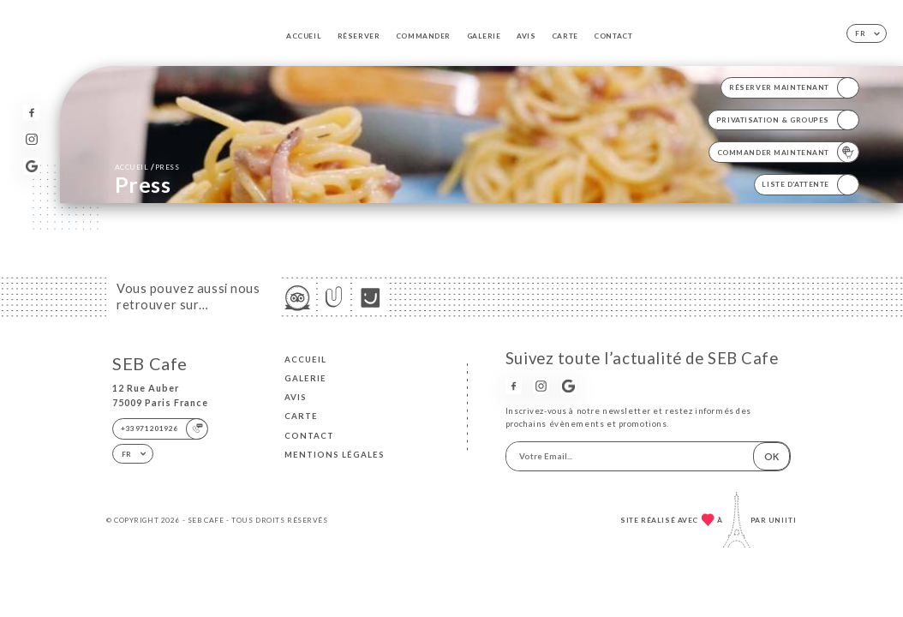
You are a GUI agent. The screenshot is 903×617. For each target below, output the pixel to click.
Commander (423, 36)
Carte (565, 36)
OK (771, 456)
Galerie (484, 36)
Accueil (303, 36)
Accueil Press (147, 166)
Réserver (359, 36)
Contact (613, 36)
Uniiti (782, 520)
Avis (526, 36)
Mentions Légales (334, 454)
